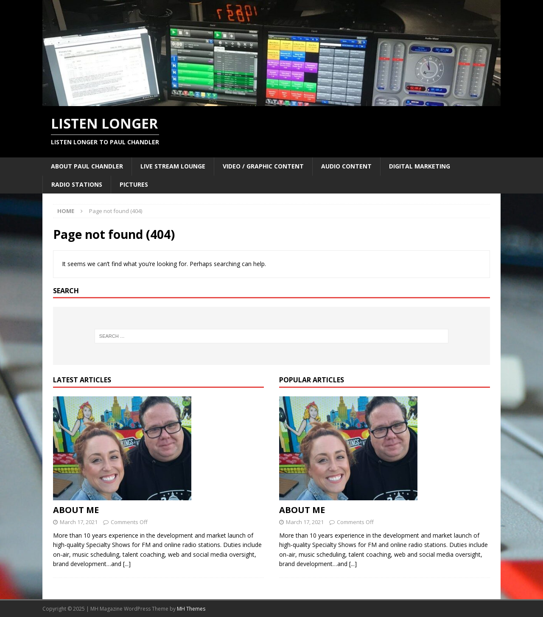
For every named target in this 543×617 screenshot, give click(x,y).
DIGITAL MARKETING (419, 166)
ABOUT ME (76, 510)
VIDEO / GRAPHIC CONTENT (263, 166)
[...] (127, 564)
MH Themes (191, 608)
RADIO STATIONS (76, 184)
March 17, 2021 (79, 522)
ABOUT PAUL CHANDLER (87, 166)
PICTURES (134, 184)
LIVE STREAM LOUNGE (172, 166)
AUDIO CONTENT (346, 166)
